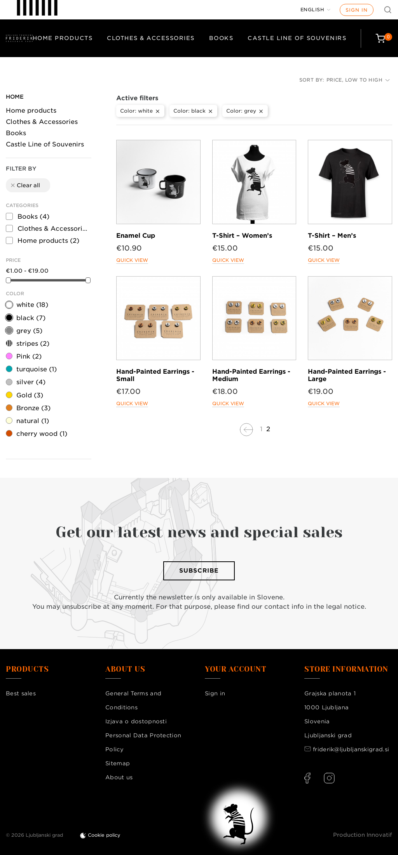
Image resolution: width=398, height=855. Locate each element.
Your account (235, 669)
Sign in (357, 10)
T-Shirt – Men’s (332, 235)
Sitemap (117, 763)
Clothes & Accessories (151, 38)
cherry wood (41, 433)
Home (15, 97)
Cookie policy (104, 835)
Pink (29, 356)
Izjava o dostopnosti (136, 721)
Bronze (33, 408)
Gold (29, 395)
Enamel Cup (135, 235)
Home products (63, 38)
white (32, 304)
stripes (32, 343)
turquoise (36, 369)
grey (29, 330)
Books (221, 38)
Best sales (21, 693)
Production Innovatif (362, 835)
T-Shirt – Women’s (242, 235)
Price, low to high (358, 80)
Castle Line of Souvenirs (297, 38)
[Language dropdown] (315, 9)
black (30, 318)
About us (119, 777)
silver (30, 382)
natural (32, 421)
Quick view (132, 260)
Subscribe (199, 570)
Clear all (25, 185)
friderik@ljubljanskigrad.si (351, 749)
